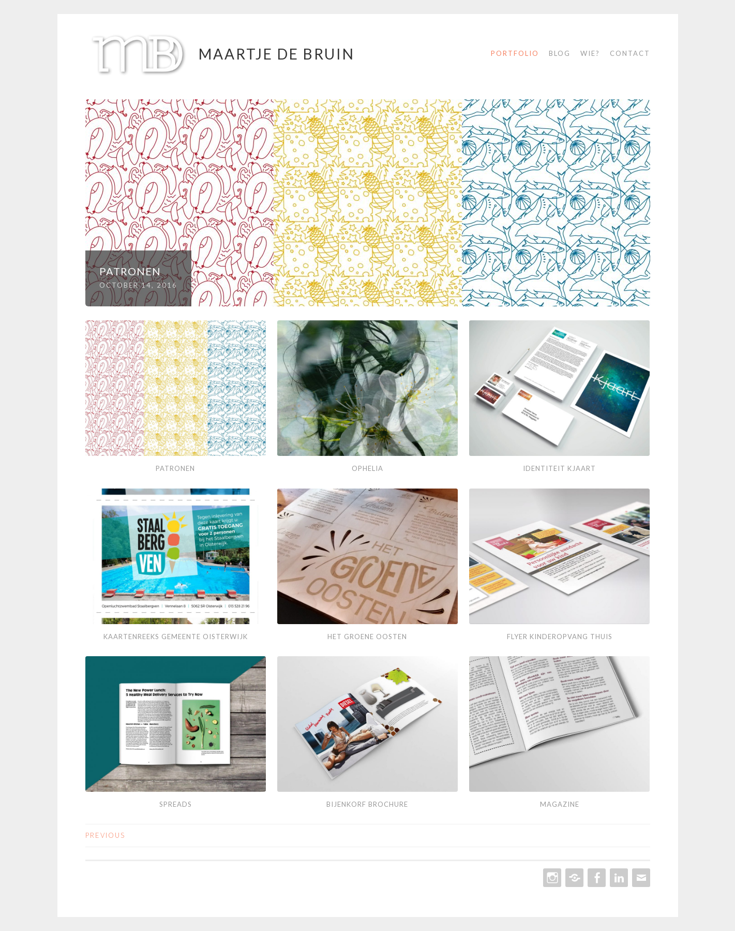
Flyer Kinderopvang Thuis (559, 636)
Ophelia (367, 468)
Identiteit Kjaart (559, 468)
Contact (630, 53)
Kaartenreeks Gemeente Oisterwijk (175, 636)
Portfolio (515, 53)
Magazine (559, 804)
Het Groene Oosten (367, 636)
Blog (560, 53)
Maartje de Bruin (277, 54)
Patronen (130, 271)
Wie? (590, 53)
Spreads (175, 804)
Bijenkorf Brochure (367, 804)
